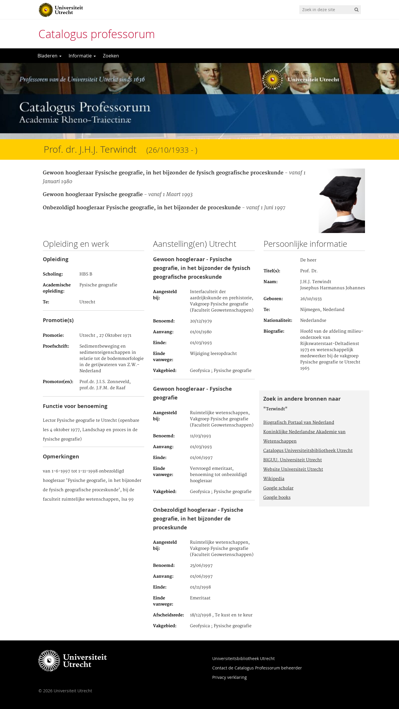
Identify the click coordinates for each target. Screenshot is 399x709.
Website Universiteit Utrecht (293, 469)
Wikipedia (273, 479)
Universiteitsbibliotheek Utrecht (243, 658)
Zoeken (111, 55)
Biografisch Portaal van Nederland (298, 422)
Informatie (82, 55)
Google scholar (278, 488)
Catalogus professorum (96, 33)
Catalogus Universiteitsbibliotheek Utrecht (308, 450)
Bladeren (50, 55)
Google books (277, 497)
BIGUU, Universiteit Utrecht (292, 460)
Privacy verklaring (229, 677)
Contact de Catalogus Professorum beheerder (257, 668)
